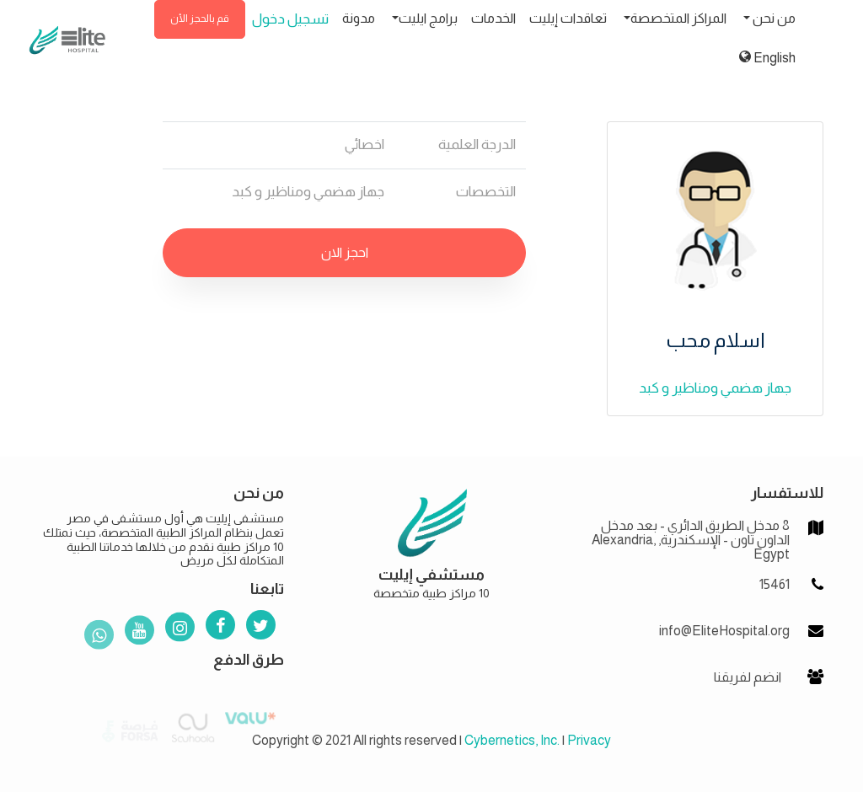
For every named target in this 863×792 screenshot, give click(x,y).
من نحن (773, 18)
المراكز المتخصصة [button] (678, 18)
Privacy (589, 740)
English (767, 57)
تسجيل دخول (290, 19)
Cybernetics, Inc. (512, 740)
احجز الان (344, 252)
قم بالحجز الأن (199, 18)
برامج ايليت (428, 18)
